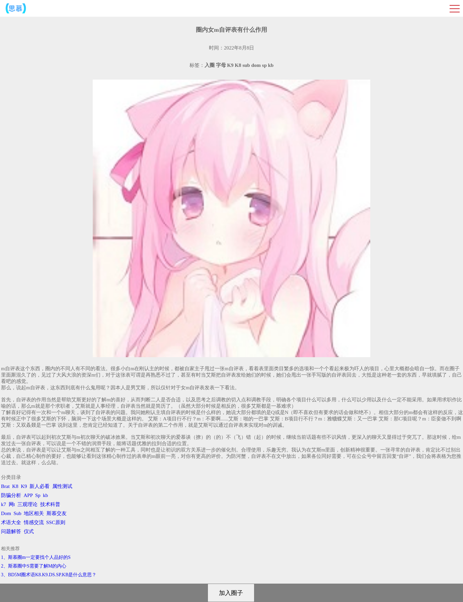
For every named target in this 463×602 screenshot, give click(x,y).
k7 (3, 504)
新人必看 (39, 486)
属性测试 (62, 486)
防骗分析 (11, 495)
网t (12, 504)
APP (28, 495)
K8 (15, 486)
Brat (5, 486)
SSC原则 (55, 522)
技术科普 (50, 504)
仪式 (29, 531)
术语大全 (11, 522)
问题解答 (11, 531)
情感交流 (34, 522)
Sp (38, 495)
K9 (24, 486)
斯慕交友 (57, 513)
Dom (6, 513)
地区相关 (34, 513)
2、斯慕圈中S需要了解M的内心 (33, 566)
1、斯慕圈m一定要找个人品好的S (36, 557)
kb (45, 495)
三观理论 (27, 504)
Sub (17, 513)
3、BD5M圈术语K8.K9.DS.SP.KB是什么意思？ (48, 574)
